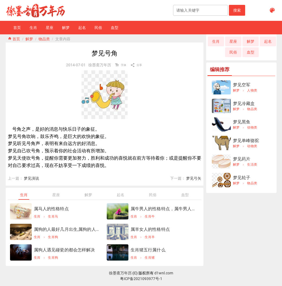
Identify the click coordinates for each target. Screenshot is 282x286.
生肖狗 (53, 237)
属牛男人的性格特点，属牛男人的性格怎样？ (164, 208)
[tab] (24, 195)
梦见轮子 (242, 177)
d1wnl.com (163, 273)
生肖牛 (150, 216)
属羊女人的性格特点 (150, 229)
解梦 (29, 38)
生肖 (37, 216)
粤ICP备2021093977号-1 (141, 279)
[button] (237, 10)
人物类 (252, 90)
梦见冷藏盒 (244, 103)
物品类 (44, 38)
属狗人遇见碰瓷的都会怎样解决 (64, 249)
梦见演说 (31, 178)
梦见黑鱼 (242, 121)
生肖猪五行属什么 (148, 249)
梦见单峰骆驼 (246, 140)
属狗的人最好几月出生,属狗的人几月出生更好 (67, 229)
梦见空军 (242, 84)
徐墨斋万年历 (120, 273)
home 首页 (14, 38)
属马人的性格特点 (51, 208)
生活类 (252, 164)
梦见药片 (242, 159)
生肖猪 (150, 257)
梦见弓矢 (193, 178)
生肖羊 (150, 237)
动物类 (252, 127)
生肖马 (53, 216)
